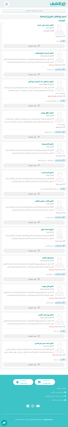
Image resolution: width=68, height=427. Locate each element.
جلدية (57, 156)
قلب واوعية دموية (53, 96)
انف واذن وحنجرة (54, 65)
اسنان (57, 36)
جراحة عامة (56, 355)
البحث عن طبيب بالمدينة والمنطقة (55, 396)
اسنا (62, 41)
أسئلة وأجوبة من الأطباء (58, 392)
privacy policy (48, 419)
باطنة (57, 127)
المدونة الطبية (61, 388)
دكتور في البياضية (34, 11)
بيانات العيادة (34, 46)
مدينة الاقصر (59, 69)
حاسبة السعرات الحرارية (59, 400)
